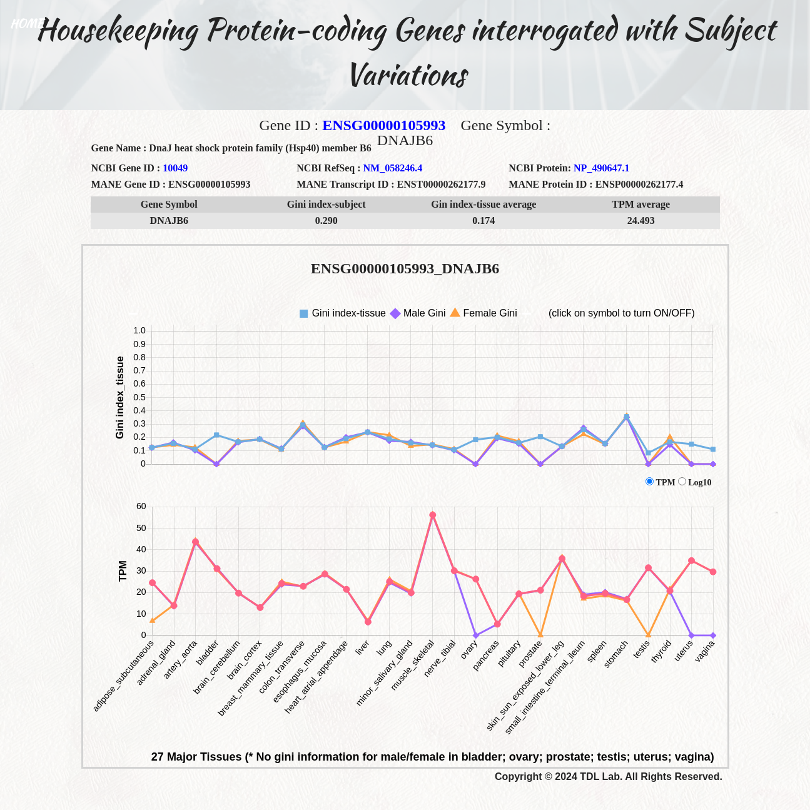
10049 (175, 168)
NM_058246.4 (393, 168)
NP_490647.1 (601, 168)
